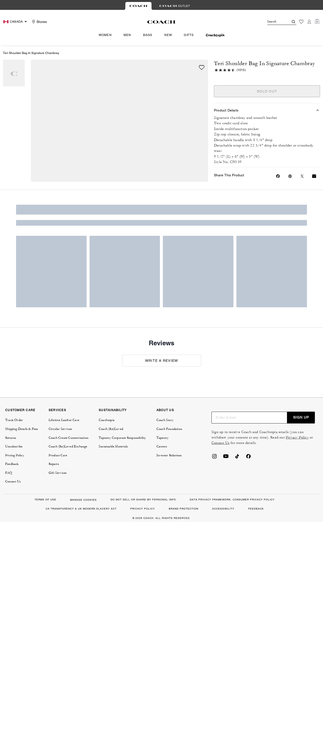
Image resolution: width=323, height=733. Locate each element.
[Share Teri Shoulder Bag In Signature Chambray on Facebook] (278, 176)
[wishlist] (201, 67)
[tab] (138, 6)
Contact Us (220, 442)
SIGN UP (301, 417)
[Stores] (39, 22)
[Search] (274, 22)
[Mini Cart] (317, 21)
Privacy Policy (297, 437)
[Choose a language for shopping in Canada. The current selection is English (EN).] (16, 22)
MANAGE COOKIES (83, 499)
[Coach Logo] (161, 22)
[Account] (309, 22)
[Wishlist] (301, 22)
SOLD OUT (267, 91)
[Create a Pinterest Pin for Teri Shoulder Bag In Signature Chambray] (290, 176)
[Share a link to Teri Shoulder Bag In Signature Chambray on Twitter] (302, 176)
